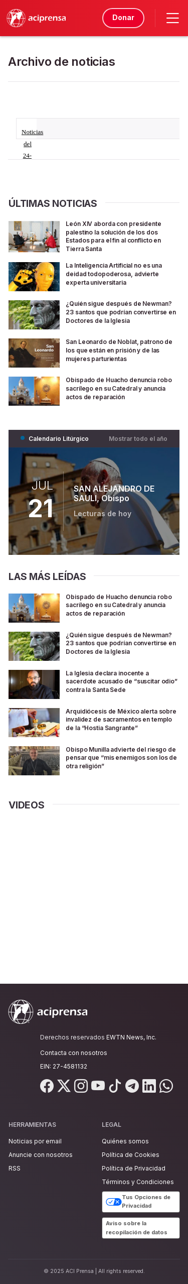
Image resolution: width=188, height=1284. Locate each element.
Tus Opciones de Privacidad (138, 1202)
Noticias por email (35, 1141)
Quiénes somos (125, 1141)
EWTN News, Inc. (131, 1037)
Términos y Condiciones (138, 1182)
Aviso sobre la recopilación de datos (136, 1228)
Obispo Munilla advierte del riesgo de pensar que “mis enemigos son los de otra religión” (113, 775)
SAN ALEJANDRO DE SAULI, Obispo (114, 501)
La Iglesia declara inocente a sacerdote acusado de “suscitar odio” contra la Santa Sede (122, 692)
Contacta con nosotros (73, 1053)
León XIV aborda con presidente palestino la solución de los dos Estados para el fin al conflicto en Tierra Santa (122, 236)
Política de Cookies (130, 1154)
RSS (15, 1168)
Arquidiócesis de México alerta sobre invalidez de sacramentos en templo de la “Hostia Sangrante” (122, 734)
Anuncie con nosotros (41, 1154)
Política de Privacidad (133, 1168)
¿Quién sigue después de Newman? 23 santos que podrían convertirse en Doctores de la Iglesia (110, 315)
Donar (122, 17)
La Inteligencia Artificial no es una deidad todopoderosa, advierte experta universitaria (119, 273)
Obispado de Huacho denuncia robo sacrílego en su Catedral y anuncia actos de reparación (121, 395)
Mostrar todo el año (138, 445)
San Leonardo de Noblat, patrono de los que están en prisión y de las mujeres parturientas (115, 357)
